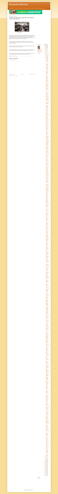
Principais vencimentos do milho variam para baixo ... (47, 294)
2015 (45, 468)
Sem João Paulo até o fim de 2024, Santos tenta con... (47, 439)
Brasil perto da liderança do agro (47, 396)
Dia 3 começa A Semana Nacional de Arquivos (47, 141)
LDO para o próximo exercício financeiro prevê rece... (46, 73)
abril (46, 454)
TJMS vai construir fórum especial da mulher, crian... (47, 133)
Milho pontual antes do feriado (47, 97)
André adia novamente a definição (47, 164)
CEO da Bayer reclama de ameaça (47, 415)
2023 (45, 459)
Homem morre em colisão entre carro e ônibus (47, 175)
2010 (45, 473)
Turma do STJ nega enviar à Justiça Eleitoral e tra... (47, 99)
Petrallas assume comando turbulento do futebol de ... (46, 379)
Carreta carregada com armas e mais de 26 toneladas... (47, 253)
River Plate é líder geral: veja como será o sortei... (47, 81)
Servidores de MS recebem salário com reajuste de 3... (47, 152)
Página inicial (22, 74)
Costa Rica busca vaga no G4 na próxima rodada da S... (47, 129)
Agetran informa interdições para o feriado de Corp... (47, 350)
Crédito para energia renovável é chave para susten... (47, 185)
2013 (45, 470)
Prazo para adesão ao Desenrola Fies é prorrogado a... (47, 182)
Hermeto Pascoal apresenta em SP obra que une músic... (47, 224)
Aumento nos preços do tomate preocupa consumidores (47, 89)
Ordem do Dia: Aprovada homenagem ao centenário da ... (47, 317)
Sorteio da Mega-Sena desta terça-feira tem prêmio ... (47, 374)
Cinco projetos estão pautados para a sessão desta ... (47, 400)
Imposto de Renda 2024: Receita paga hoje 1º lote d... (46, 118)
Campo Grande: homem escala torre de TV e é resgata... (47, 77)
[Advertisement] (22, 67)
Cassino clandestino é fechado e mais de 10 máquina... (47, 371)
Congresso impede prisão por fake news (46, 301)
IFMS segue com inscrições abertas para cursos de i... (47, 228)
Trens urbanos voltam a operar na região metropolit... (47, 85)
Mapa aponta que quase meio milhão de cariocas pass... (47, 240)
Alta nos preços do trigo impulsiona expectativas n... (47, 359)
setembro (46, 53)
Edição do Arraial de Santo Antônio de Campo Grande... (47, 197)
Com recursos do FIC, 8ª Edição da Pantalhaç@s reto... (47, 147)
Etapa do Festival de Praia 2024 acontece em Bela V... (47, 189)
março (46, 455)
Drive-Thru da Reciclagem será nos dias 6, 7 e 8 (47, 430)
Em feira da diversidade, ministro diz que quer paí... (47, 64)
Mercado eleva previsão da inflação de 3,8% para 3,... (47, 422)
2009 (45, 474)
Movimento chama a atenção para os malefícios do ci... (46, 69)
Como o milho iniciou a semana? (47, 412)
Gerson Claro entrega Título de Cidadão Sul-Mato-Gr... (47, 452)
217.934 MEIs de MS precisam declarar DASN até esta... (47, 313)
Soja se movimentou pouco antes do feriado (47, 121)
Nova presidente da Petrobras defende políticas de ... (47, 404)
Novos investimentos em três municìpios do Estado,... (47, 346)
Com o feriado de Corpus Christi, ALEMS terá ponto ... (47, 291)
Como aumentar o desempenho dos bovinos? (47, 213)
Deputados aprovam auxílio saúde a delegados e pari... (46, 338)
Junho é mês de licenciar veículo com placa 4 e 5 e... (47, 265)
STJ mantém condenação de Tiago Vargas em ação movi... (47, 367)
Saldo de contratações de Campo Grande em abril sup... (47, 167)
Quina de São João (47, 216)
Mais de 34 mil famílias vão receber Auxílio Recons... (47, 257)
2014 (45, 469)
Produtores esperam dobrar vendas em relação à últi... (47, 202)
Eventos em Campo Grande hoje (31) (46, 110)
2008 (45, 475)
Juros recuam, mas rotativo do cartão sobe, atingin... (47, 447)
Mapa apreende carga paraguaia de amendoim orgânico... (47, 418)
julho (46, 56)
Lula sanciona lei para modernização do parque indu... (47, 249)
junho (46, 57)
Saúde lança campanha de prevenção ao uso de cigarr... (47, 156)
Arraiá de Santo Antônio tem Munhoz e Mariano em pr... (47, 160)
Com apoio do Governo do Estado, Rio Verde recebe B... (47, 205)
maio (46, 58)
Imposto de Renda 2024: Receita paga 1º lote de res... (47, 426)
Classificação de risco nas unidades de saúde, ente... (47, 232)
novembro (46, 50)
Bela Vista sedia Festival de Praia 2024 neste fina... (47, 113)
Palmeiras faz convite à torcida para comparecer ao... (47, 277)
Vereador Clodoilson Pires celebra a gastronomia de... (47, 219)
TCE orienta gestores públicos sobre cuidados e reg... (47, 245)
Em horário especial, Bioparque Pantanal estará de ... (47, 107)
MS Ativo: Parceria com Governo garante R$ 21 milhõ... (47, 333)
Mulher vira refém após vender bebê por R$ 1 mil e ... (47, 61)
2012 (45, 471)
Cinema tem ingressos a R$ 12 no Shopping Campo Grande (47, 309)
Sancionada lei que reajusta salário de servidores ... (47, 269)
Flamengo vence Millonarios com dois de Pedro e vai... (47, 281)
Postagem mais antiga (32, 74)
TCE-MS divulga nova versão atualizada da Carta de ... (47, 387)
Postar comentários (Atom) (14, 75)
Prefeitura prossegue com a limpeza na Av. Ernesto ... (47, 261)
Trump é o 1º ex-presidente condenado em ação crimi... (47, 93)
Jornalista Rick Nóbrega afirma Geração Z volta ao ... (47, 144)
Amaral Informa (18, 4)
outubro (46, 52)
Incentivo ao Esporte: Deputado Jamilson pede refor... (47, 236)
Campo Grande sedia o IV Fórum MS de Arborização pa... (47, 286)
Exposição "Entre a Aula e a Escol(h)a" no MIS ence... (46, 305)
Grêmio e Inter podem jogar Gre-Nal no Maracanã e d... (47, 363)
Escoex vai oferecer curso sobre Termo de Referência (47, 325)
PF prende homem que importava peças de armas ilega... (47, 383)
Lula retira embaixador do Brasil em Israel (47, 178)
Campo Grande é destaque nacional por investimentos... (47, 392)
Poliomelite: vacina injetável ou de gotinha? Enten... (47, 341)
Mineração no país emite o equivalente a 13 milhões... (47, 322)
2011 (45, 472)
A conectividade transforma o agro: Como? (47, 210)
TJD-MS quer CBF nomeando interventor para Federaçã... (47, 443)
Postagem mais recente (12, 74)
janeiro (46, 458)
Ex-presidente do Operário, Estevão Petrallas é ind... (47, 434)
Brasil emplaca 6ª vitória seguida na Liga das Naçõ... (47, 137)
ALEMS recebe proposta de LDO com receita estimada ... (47, 171)
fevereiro (46, 456)
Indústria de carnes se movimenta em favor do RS (47, 329)
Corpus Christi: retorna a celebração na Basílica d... (47, 103)
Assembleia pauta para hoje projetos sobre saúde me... (47, 273)
